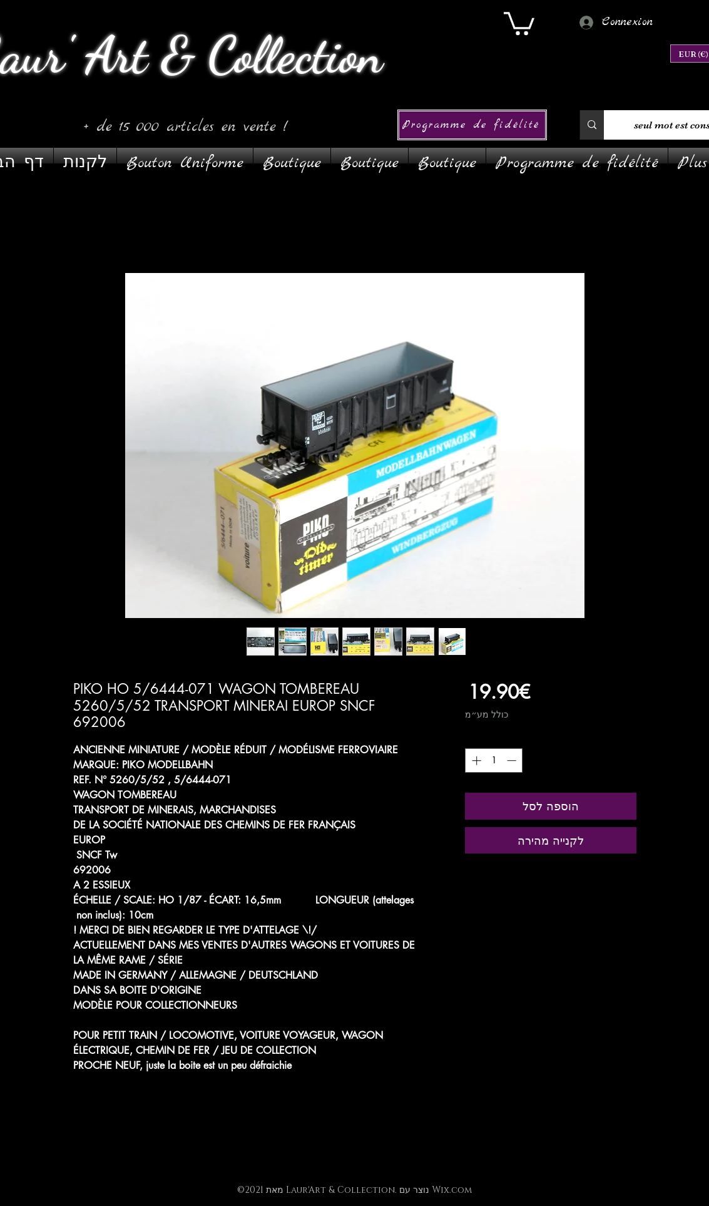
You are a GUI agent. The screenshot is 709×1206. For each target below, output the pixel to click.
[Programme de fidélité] (472, 125)
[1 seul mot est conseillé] (591, 125)
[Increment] (475, 760)
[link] (519, 22)
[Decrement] (512, 760)
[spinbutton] (494, 760)
